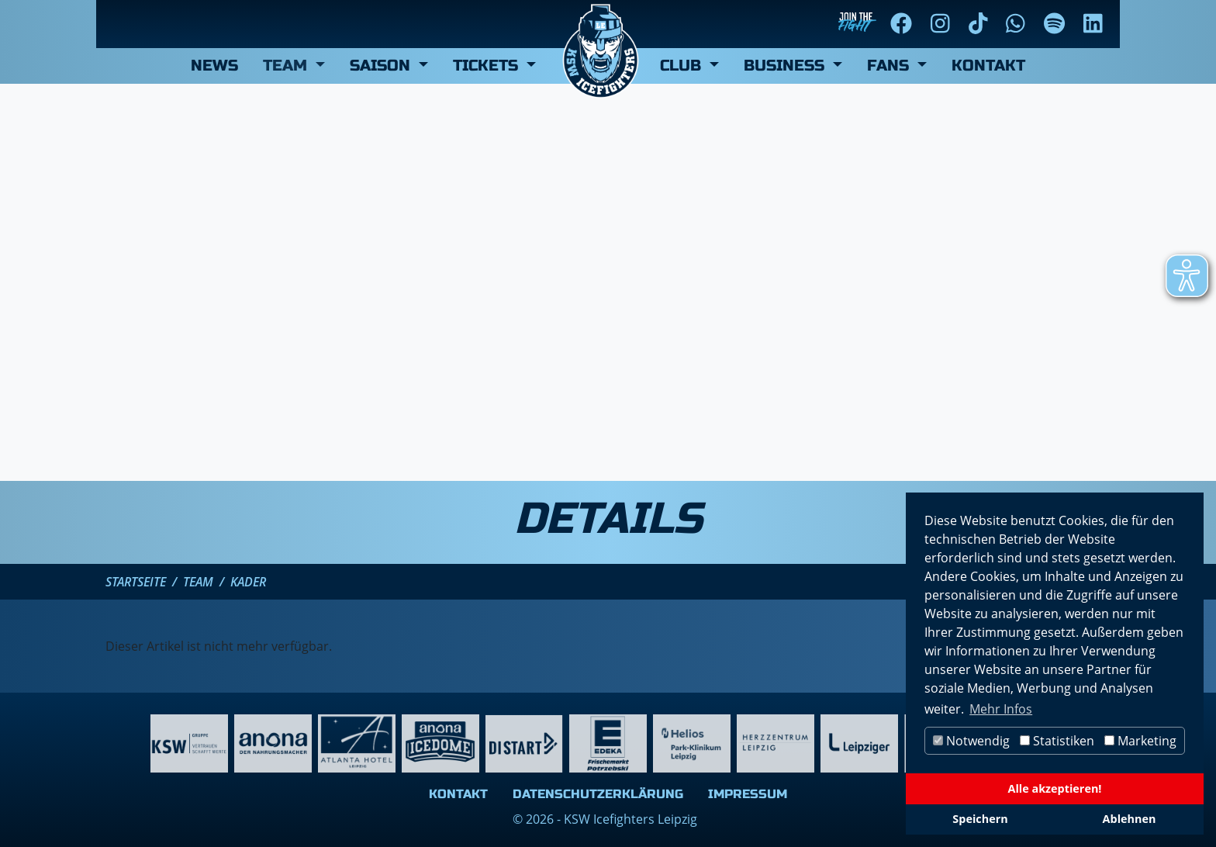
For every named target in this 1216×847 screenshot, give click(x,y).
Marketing (1140, 740)
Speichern (979, 818)
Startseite (135, 581)
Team (198, 581)
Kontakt (988, 65)
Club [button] (683, 65)
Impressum (747, 793)
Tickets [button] (488, 65)
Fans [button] (890, 65)
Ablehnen (1129, 818)
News (214, 65)
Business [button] (786, 65)
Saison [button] (382, 65)
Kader (248, 581)
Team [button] (287, 65)
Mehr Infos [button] (1000, 708)
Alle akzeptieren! (1055, 788)
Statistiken (1057, 740)
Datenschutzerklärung (598, 793)
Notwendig (971, 740)
